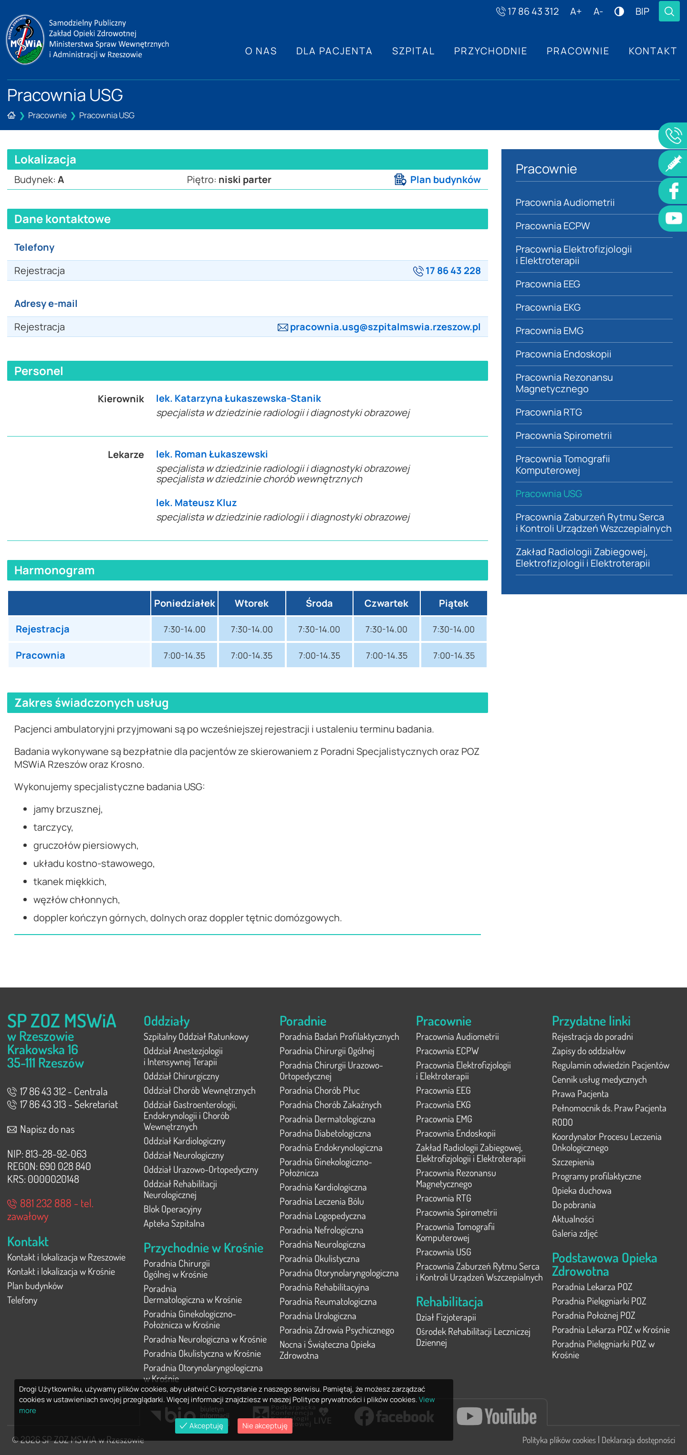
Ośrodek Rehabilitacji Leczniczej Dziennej (473, 1336)
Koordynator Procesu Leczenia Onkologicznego (607, 1141)
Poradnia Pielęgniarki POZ (599, 1300)
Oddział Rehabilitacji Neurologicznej (180, 1189)
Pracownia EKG (548, 307)
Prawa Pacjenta (580, 1093)
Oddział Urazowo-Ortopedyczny (201, 1169)
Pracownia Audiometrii (565, 202)
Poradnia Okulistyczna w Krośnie (202, 1353)
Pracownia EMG (549, 330)
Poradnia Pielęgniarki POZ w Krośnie (603, 1349)
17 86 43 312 (527, 11)
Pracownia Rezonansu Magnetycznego (565, 383)
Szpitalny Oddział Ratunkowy (196, 1036)
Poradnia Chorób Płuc (320, 1090)
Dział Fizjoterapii (446, 1317)
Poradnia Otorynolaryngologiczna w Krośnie (203, 1372)
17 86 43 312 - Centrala (57, 1091)
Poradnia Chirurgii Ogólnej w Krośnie (177, 1268)
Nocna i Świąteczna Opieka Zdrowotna (327, 1349)
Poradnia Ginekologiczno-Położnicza (326, 1167)
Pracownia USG (107, 115)
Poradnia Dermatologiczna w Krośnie (193, 1293)
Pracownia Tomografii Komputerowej (563, 464)
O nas (261, 50)
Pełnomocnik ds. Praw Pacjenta (609, 1107)
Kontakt (653, 50)
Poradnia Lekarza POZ (592, 1286)
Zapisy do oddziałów (588, 1050)
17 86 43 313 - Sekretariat (62, 1103)
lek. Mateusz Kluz (196, 502)
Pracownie (578, 50)
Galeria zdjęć (575, 1233)
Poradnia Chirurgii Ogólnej (327, 1050)
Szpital (413, 50)
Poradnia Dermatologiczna (327, 1118)
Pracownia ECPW (553, 225)
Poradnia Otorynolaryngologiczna (339, 1272)
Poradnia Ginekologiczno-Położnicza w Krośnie (190, 1319)
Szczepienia (573, 1161)
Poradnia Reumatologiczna (328, 1301)
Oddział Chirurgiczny (181, 1075)
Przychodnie (491, 50)
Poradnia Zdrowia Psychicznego (337, 1329)
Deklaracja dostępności (638, 1440)
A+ (576, 11)
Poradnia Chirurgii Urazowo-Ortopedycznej (331, 1070)
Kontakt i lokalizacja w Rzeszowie (66, 1257)
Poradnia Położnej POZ (593, 1315)
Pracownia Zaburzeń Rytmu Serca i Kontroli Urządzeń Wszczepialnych (594, 522)
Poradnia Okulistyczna (320, 1258)
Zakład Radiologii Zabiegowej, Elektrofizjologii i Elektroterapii (583, 557)
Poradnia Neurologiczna (322, 1244)
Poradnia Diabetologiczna (325, 1133)
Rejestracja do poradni (592, 1036)
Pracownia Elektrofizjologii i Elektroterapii (574, 255)
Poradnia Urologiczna (318, 1315)
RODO (562, 1122)
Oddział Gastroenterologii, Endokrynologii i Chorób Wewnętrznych (190, 1115)
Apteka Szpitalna (174, 1223)
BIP (642, 11)
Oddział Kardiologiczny (184, 1140)
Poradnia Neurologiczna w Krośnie (205, 1339)
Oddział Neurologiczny (184, 1155)
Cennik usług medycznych (599, 1079)
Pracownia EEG (548, 283)
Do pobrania (574, 1204)
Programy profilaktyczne (596, 1176)
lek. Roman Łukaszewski (212, 454)
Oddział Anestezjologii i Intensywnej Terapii (183, 1056)
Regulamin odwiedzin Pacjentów (610, 1064)
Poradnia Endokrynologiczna (331, 1147)
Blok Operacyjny (172, 1208)
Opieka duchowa (582, 1190)
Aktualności (573, 1218)
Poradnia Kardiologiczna (323, 1186)
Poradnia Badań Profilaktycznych (339, 1036)
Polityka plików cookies (559, 1440)
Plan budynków (437, 179)
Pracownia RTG (549, 412)
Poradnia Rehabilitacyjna (324, 1287)
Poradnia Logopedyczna (323, 1215)
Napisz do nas (41, 1128)
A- (598, 11)
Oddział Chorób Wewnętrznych (200, 1090)
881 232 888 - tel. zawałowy (50, 1209)
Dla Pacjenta (334, 50)
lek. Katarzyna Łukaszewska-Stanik (238, 398)
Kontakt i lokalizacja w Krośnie (61, 1271)
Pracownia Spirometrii (564, 435)
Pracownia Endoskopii (564, 353)
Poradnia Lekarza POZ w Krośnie (611, 1329)
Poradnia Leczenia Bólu (322, 1201)
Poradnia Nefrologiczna (322, 1229)
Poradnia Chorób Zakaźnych (331, 1104)
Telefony (22, 1299)
